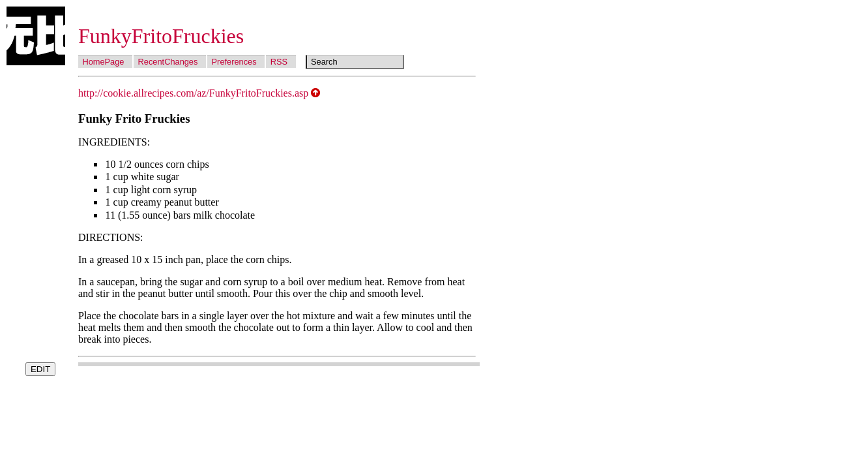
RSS (278, 62)
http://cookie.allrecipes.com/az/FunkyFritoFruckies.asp (193, 93)
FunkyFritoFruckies (161, 36)
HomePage (103, 62)
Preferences (234, 62)
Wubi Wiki (36, 36)
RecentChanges (168, 62)
